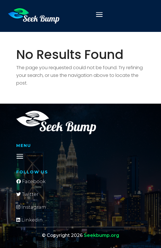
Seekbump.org (101, 235)
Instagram (31, 207)
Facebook (31, 181)
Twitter (27, 194)
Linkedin (29, 220)
